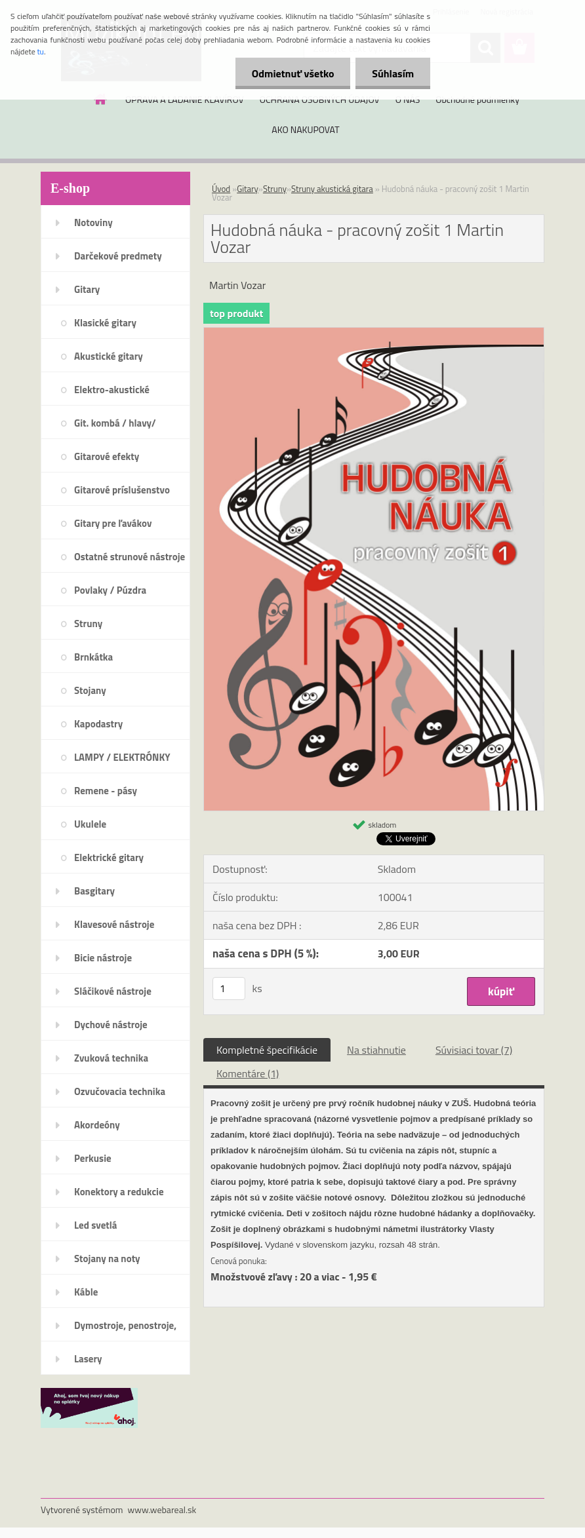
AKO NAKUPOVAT (305, 129)
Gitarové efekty (106, 456)
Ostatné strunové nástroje (129, 556)
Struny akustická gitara (332, 188)
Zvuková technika (111, 1058)
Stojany (90, 690)
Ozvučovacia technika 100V (119, 1095)
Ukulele (90, 824)
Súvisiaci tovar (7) (473, 1050)
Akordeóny (97, 1124)
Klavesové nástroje (114, 924)
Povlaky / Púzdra (110, 590)
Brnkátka (93, 656)
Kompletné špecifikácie (266, 1050)
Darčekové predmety (118, 255)
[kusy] (228, 988)
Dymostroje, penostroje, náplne (125, 1329)
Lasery (88, 1358)
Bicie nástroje (103, 957)
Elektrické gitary (109, 857)
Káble (86, 1291)
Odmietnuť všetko (292, 73)
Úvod (221, 188)
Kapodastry (98, 723)
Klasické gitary (105, 322)
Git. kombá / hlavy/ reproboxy (115, 427)
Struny (88, 623)
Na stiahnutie (376, 1050)
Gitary (87, 289)
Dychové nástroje (111, 1024)
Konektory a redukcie (119, 1191)
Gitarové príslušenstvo (122, 489)
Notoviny (93, 222)
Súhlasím (393, 73)
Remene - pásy (105, 790)
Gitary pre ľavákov (112, 523)
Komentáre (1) (247, 1073)
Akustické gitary (108, 356)
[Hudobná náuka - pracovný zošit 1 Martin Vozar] (374, 333)
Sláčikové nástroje (112, 991)
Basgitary (94, 890)
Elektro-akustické (112, 389)
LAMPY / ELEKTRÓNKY (122, 757)
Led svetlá (95, 1225)
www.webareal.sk (162, 1509)
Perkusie (92, 1158)
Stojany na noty (107, 1258)
